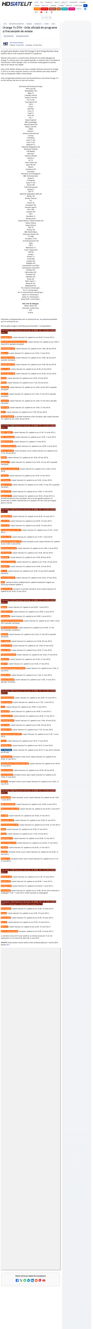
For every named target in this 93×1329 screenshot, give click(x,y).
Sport (47, 24)
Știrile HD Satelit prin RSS (76, 273)
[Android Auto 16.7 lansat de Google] (76, 49)
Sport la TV (44, 5)
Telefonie (53, 5)
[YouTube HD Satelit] (41, 12)
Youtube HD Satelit (76, 252)
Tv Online (61, 5)
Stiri (53, 24)
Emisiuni (37, 5)
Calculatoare (78, 5)
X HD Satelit (76, 262)
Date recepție (73, 2)
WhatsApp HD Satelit (77, 247)
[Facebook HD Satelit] (85, 8)
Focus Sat (52, 9)
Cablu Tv (56, 2)
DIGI (85, 5)
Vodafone (44, 9)
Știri (41, 2)
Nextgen (64, 9)
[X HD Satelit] (51, 12)
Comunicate (48, 2)
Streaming (82, 2)
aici (38, 319)
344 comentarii (8, 36)
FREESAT (73, 291)
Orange (37, 9)
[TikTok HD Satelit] (46, 12)
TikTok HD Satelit (76, 257)
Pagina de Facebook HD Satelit (77, 233)
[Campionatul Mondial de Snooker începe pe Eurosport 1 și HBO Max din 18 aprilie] (76, 105)
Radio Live (69, 5)
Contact (79, 9)
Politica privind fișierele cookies (76, 319)
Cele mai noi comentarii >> (47, 1011)
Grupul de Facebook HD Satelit (77, 240)
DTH (5, 24)
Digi (66, 291)
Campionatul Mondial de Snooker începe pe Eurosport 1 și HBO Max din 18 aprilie (76, 93)
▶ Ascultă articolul (22, 36)
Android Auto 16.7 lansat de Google (76, 39)
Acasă (36, 2)
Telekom (71, 9)
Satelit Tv (64, 2)
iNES (59, 9)
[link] (76, 45)
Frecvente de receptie (16, 24)
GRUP (36, 12)
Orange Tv (38, 24)
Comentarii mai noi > (29, 1011)
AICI (7, 945)
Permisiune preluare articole (76, 313)
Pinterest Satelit (76, 267)
